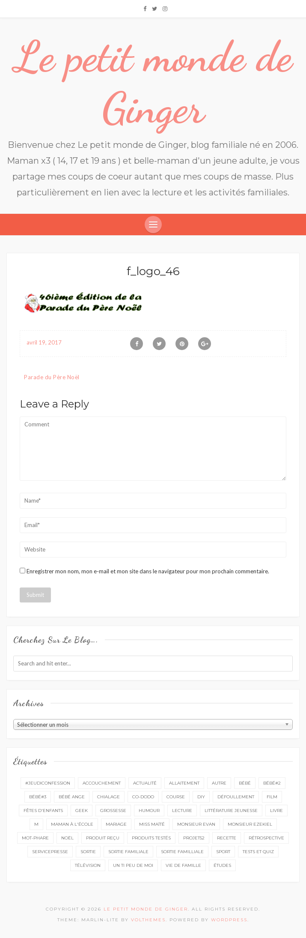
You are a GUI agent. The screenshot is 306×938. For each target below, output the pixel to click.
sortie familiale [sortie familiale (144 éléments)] (128, 851)
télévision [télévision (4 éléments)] (88, 865)
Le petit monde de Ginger (153, 82)
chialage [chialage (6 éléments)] (108, 797)
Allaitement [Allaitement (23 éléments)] (184, 783)
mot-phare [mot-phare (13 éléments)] (35, 838)
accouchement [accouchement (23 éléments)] (102, 783)
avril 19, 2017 (44, 342)
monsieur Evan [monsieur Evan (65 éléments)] (196, 824)
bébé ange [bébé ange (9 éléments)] (72, 797)
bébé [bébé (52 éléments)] (245, 783)
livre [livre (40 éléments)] (276, 810)
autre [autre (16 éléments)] (219, 783)
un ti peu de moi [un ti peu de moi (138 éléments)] (133, 865)
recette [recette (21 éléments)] (226, 838)
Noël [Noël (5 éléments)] (67, 838)
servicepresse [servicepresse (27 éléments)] (50, 851)
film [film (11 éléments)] (272, 797)
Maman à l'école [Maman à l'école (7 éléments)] (72, 824)
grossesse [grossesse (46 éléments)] (113, 810)
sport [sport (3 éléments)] (223, 851)
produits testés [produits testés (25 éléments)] (151, 838)
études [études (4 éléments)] (222, 865)
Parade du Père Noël (52, 377)
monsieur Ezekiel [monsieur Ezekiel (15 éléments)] (250, 824)
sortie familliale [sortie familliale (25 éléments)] (182, 851)
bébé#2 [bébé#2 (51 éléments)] (272, 783)
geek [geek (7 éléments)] (81, 810)
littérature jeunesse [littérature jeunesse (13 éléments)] (231, 810)
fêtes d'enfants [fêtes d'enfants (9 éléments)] (43, 810)
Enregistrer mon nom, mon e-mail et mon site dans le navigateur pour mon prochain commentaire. (148, 571)
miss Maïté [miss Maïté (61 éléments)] (152, 824)
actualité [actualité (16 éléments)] (145, 783)
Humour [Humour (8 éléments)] (149, 810)
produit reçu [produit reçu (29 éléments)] (102, 838)
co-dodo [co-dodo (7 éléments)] (143, 797)
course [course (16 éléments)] (175, 797)
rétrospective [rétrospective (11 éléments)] (266, 838)
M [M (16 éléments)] (36, 824)
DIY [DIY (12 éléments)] (201, 797)
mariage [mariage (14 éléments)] (116, 824)
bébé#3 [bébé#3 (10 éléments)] (37, 797)
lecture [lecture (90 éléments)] (182, 810)
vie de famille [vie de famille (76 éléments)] (183, 865)
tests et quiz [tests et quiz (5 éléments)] (258, 851)
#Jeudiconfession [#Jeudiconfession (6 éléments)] (47, 783)
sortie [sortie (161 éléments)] (88, 851)
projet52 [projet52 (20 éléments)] (194, 838)
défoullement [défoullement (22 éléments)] (235, 797)
